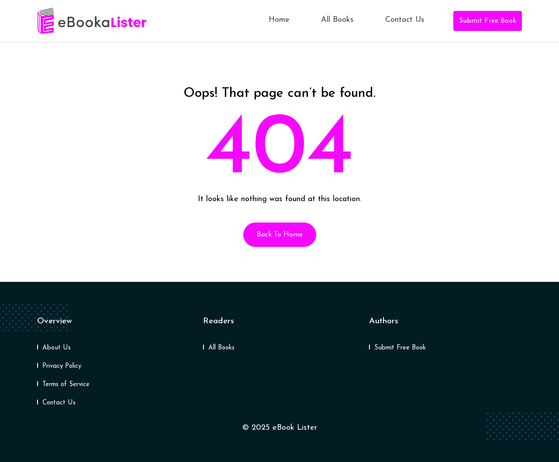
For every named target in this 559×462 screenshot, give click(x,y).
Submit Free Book (487, 20)
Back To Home (280, 234)
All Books (337, 20)
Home (279, 20)
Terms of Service (66, 384)
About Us (56, 348)
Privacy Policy (61, 366)
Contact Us (404, 20)
